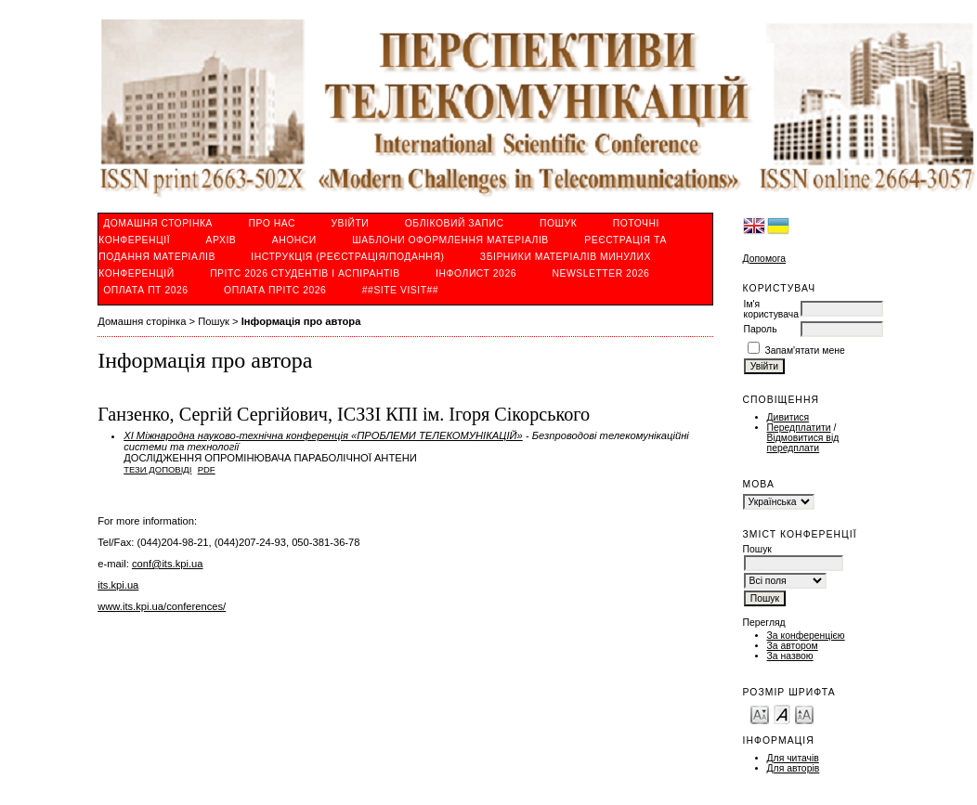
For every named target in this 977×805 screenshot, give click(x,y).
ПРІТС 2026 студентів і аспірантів (305, 273)
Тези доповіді (157, 469)
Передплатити (799, 427)
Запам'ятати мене (804, 350)
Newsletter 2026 (600, 273)
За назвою (790, 656)
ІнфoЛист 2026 (476, 273)
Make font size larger (804, 713)
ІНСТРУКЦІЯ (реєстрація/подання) (347, 257)
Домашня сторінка (158, 223)
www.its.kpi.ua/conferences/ (162, 606)
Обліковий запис (454, 223)
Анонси (294, 240)
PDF (206, 469)
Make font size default (782, 713)
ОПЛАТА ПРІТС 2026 (275, 290)
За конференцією (806, 635)
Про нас (272, 223)
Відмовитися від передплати (803, 443)
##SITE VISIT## (400, 290)
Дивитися (788, 417)
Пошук (558, 223)
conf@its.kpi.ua (167, 563)
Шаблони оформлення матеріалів (450, 240)
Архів (221, 240)
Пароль (760, 329)
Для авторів (793, 768)
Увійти (350, 223)
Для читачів (793, 758)
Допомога (765, 258)
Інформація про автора (301, 321)
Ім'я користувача (771, 309)
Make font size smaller (759, 713)
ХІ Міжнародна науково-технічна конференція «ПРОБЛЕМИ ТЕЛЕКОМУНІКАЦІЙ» (323, 435)
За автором (792, 646)
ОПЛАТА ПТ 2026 (145, 290)
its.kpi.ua (118, 585)
